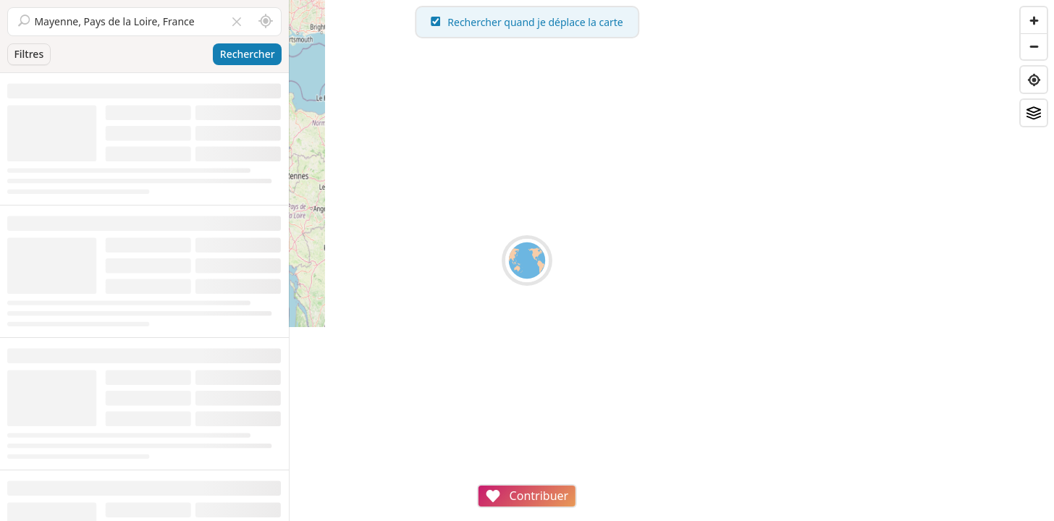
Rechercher (247, 54)
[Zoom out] (1034, 46)
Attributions (390, 513)
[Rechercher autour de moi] (265, 21)
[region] (672, 260)
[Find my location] (1034, 80)
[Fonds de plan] (1034, 113)
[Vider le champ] (236, 21)
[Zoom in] (1034, 20)
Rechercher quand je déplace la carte (672, 22)
